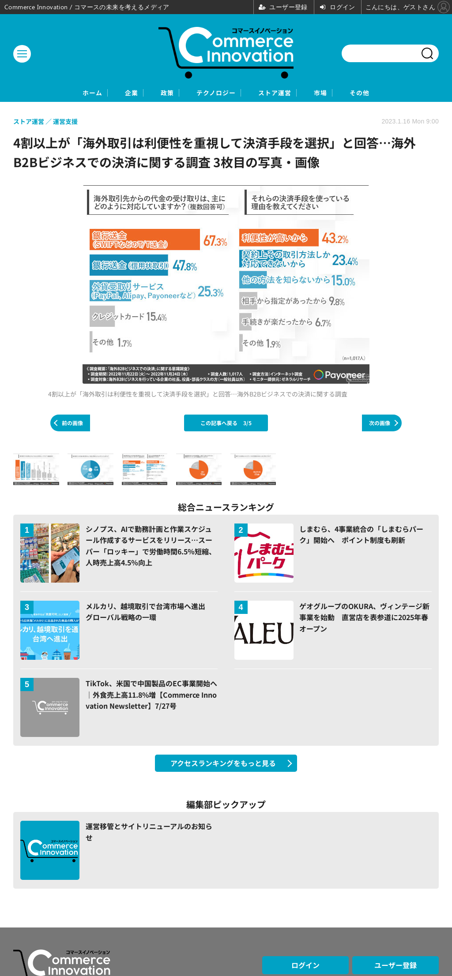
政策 (149, 93)
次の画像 (379, 423)
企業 (99, 93)
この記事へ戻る (226, 423)
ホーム (45, 93)
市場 (352, 93)
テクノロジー (214, 93)
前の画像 (72, 423)
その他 (407, 93)
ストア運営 (291, 93)
